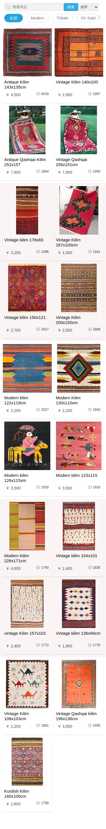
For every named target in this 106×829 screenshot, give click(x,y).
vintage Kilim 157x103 (25, 633)
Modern (37, 18)
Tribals (62, 18)
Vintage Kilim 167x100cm (68, 242)
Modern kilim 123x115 (77, 475)
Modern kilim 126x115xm (16, 478)
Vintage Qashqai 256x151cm (71, 162)
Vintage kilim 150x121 (25, 317)
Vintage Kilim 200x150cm (68, 320)
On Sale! (88, 18)
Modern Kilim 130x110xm (68, 400)
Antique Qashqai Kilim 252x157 (25, 162)
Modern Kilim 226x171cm (16, 558)
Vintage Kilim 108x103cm (16, 716)
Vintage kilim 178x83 (23, 239)
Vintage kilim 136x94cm (78, 633)
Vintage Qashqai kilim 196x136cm (76, 716)
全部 (14, 18)
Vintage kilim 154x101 (76, 555)
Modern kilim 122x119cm (16, 400)
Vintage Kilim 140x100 (77, 82)
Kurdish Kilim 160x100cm (16, 794)
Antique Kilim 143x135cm (16, 84)
